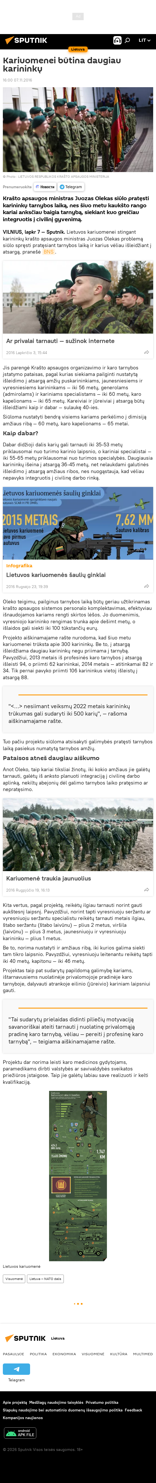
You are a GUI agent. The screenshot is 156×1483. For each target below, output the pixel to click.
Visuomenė (14, 1279)
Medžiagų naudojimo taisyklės (56, 1402)
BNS (49, 251)
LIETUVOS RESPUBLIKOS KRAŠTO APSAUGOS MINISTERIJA (63, 176)
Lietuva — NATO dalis (45, 1279)
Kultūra (118, 1353)
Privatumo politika (102, 1402)
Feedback (133, 1410)
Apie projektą (15, 1402)
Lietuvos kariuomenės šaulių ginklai (61, 574)
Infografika (19, 565)
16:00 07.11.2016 (17, 80)
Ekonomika (64, 1353)
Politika (38, 1353)
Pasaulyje (13, 1353)
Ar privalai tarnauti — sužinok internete (60, 340)
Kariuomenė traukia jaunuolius (48, 878)
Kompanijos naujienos (23, 1417)
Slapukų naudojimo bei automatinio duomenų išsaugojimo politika (63, 1410)
